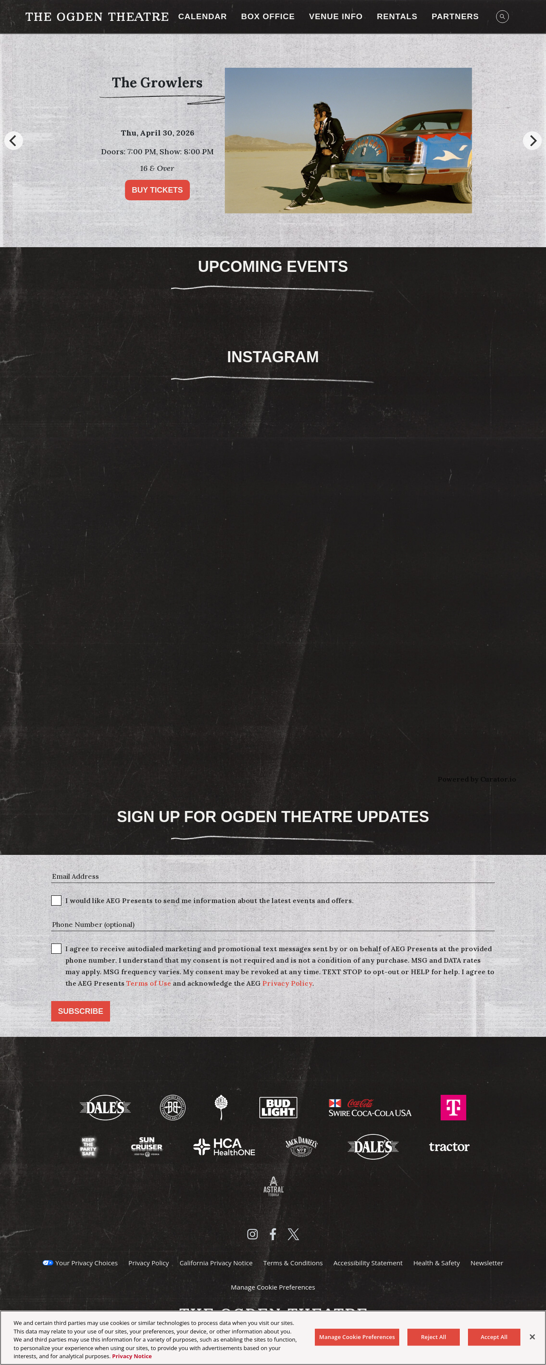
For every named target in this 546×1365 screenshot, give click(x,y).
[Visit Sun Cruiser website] (148, 1146)
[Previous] (13, 140)
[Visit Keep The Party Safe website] (89, 1146)
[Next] (532, 140)
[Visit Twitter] (293, 1234)
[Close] (532, 1336)
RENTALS (397, 16)
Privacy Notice (132, 1356)
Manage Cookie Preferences (273, 1287)
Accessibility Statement (368, 1262)
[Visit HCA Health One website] (225, 1146)
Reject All (433, 1337)
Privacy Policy (287, 983)
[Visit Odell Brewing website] (222, 1106)
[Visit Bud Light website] (279, 1106)
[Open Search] (502, 16)
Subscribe (80, 1011)
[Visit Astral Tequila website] (273, 1185)
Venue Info (336, 16)
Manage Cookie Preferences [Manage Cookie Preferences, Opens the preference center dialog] (357, 1337)
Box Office (268, 16)
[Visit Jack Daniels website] (302, 1146)
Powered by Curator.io (477, 779)
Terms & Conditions (292, 1262)
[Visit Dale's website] (106, 1106)
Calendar (202, 16)
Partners (455, 16)
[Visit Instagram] (252, 1234)
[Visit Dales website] (374, 1146)
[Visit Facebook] (273, 1234)
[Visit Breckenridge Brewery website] (173, 1106)
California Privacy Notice (216, 1262)
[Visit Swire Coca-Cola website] (371, 1106)
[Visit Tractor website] (449, 1146)
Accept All (494, 1337)
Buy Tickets (184, 190)
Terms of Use (148, 983)
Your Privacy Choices (86, 1262)
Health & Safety (436, 1262)
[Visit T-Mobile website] (453, 1106)
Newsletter (486, 1262)
